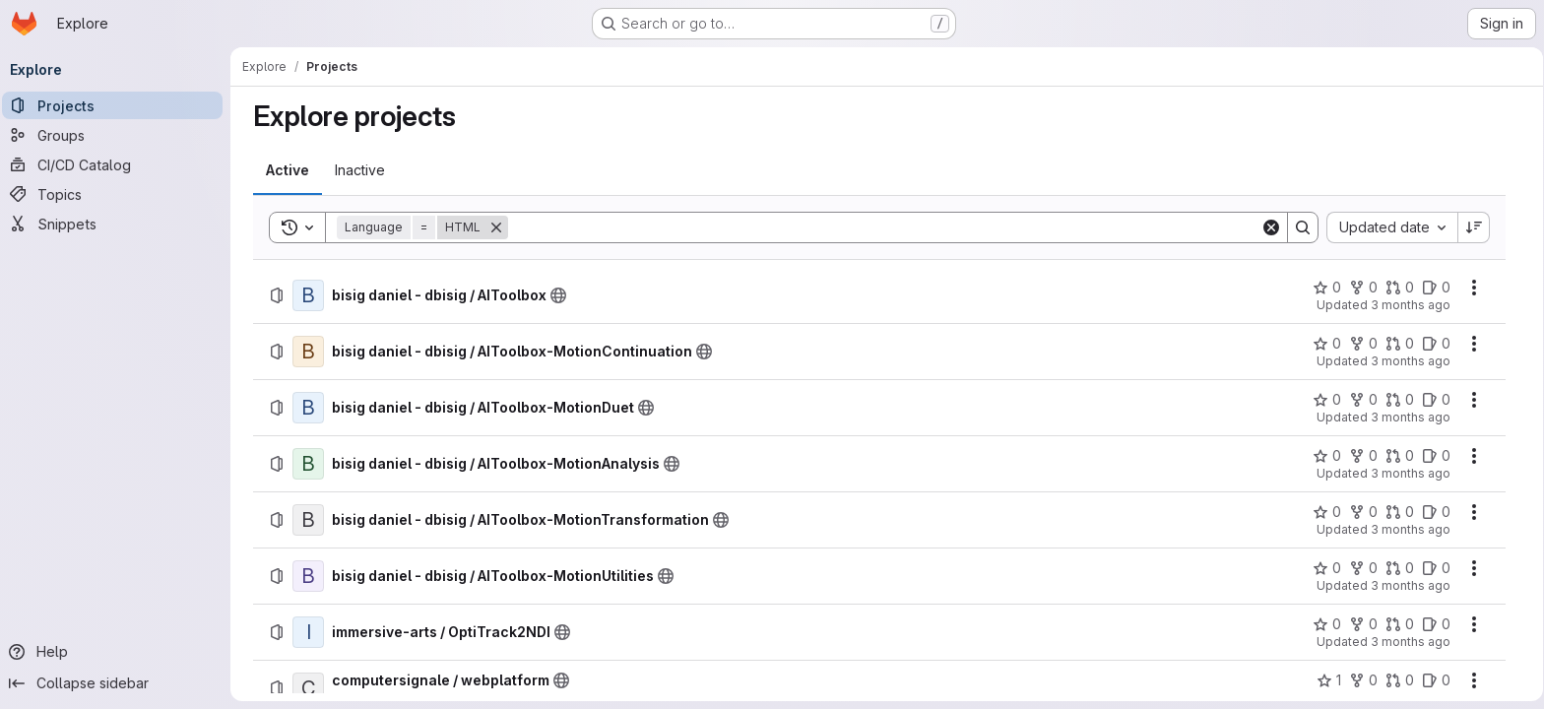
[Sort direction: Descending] (1474, 227)
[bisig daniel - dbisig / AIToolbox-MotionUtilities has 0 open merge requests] (1399, 568)
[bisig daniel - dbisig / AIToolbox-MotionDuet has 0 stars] (1327, 400)
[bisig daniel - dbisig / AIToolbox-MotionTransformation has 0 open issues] (1436, 512)
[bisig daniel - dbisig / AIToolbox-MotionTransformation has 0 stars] (1327, 512)
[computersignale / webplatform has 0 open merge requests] (1399, 680)
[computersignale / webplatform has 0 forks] (1363, 680)
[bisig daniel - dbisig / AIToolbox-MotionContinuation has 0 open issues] (1436, 344)
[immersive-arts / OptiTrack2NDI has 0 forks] (1363, 624)
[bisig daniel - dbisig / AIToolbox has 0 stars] (1327, 287)
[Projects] (118, 105)
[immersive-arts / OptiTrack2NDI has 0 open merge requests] (1399, 624)
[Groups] (118, 135)
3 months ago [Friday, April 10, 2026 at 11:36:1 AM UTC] (1410, 641)
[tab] (287, 170)
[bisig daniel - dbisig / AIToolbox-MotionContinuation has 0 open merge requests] (1399, 344)
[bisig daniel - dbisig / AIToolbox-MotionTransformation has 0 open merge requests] (1399, 512)
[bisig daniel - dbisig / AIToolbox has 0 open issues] (1436, 287)
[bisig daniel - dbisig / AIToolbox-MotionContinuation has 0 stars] (1327, 344)
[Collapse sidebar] (118, 683)
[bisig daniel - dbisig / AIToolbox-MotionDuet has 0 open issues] (1436, 400)
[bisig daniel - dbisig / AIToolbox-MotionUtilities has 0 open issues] (1436, 568)
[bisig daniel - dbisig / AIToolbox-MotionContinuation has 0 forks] (1363, 344)
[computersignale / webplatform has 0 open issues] (1436, 680)
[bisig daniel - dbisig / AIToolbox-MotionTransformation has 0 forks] (1363, 512)
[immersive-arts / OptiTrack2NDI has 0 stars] (1327, 624)
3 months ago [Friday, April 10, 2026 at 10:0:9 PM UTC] (1410, 304)
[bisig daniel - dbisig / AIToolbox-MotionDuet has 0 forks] (1363, 400)
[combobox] (1391, 227)
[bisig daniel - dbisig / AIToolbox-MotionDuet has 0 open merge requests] (1399, 400)
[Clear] (1271, 227)
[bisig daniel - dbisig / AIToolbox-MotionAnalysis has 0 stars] (1327, 456)
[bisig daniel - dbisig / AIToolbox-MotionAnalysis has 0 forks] (1363, 456)
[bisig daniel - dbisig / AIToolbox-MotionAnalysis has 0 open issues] (1436, 456)
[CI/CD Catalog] (118, 164)
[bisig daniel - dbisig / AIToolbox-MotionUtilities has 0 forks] (1363, 568)
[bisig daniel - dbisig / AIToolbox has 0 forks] (1363, 287)
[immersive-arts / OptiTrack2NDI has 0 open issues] (1436, 624)
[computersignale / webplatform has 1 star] (1329, 680)
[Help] (118, 652)
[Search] (884, 227)
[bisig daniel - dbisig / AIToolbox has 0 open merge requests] (1399, 287)
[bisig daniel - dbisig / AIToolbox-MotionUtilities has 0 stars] (1327, 568)
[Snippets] (118, 223)
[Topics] (118, 194)
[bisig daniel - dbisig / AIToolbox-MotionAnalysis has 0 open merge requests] (1399, 456)
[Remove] (496, 227)
